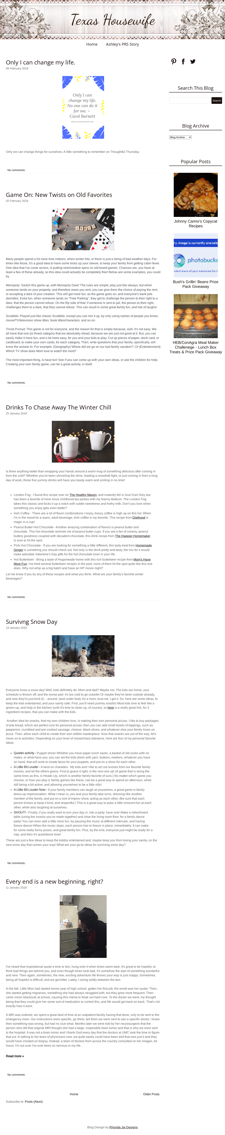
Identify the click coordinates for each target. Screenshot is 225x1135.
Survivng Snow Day (31, 622)
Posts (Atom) (34, 1101)
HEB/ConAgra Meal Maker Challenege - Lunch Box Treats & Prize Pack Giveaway (195, 347)
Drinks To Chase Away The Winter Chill (58, 407)
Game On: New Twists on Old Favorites (59, 195)
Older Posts (151, 1094)
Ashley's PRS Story (122, 44)
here (111, 707)
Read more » (15, 1056)
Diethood (138, 517)
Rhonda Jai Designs (123, 1127)
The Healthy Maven (83, 494)
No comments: (16, 170)
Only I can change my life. (40, 62)
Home (91, 44)
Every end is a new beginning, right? (54, 881)
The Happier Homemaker (132, 536)
